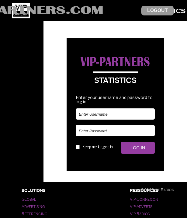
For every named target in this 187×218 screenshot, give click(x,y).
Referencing (34, 213)
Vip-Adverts (141, 206)
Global (29, 199)
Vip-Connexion (144, 199)
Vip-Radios (140, 213)
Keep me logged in (97, 147)
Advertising (33, 206)
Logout (157, 10)
